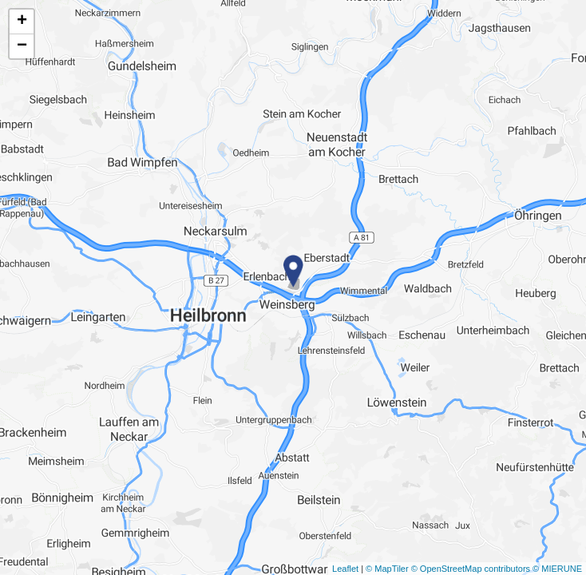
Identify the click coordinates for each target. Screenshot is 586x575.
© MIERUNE (557, 568)
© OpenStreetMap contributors (470, 568)
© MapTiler (387, 568)
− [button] (22, 46)
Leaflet (345, 568)
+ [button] (22, 22)
